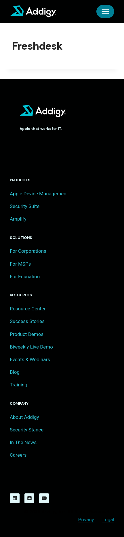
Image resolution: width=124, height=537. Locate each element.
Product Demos (26, 334)
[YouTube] (44, 498)
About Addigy (24, 417)
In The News (23, 442)
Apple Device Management (39, 193)
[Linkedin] (15, 498)
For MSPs (20, 264)
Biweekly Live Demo (31, 347)
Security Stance (26, 430)
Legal (108, 519)
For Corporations (28, 251)
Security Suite (24, 206)
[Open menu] (105, 11)
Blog (15, 372)
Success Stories (27, 321)
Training (18, 385)
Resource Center (28, 309)
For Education (25, 276)
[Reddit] (29, 498)
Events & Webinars (30, 359)
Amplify (18, 219)
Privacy (86, 519)
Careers (18, 455)
